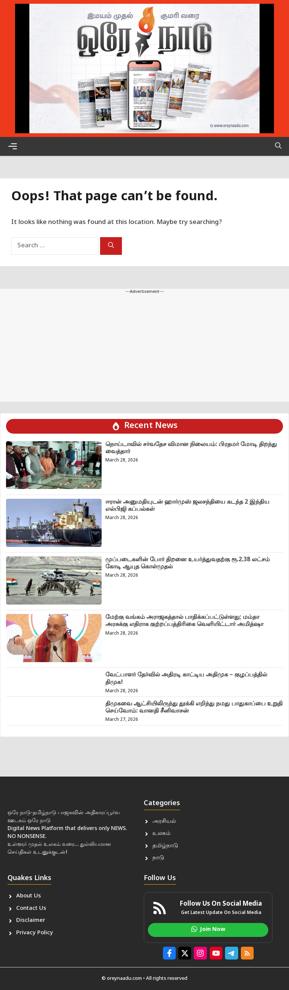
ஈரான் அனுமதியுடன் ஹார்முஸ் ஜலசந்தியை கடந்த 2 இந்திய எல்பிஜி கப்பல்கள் (187, 505)
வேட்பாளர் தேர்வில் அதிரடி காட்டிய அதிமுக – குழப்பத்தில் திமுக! (186, 678)
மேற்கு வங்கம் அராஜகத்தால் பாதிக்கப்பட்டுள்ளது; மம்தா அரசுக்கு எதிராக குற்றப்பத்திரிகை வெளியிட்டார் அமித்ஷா (184, 621)
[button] (278, 146)
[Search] (111, 246)
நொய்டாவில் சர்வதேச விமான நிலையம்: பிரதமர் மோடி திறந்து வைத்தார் (191, 448)
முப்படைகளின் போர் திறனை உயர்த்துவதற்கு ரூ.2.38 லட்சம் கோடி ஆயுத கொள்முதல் (187, 563)
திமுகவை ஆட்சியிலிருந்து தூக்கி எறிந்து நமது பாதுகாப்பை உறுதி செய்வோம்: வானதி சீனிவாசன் (194, 707)
